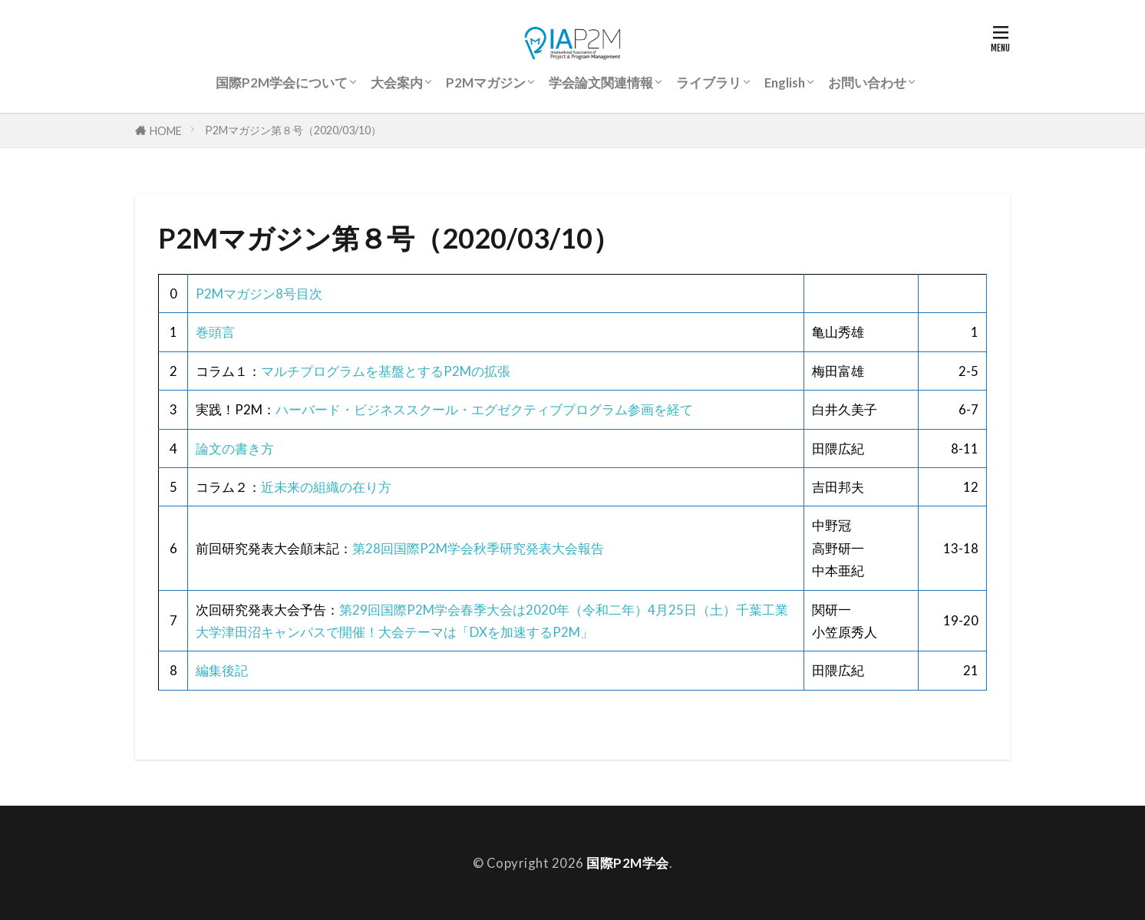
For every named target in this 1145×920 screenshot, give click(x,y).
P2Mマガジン (486, 82)
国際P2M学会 (627, 863)
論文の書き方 (235, 448)
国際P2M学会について (282, 82)
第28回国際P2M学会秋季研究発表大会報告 (478, 548)
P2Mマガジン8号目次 (259, 293)
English (784, 82)
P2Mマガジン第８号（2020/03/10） (293, 130)
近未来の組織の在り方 (326, 487)
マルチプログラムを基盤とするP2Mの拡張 (385, 371)
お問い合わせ (867, 82)
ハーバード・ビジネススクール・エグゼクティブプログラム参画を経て (484, 409)
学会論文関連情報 (601, 82)
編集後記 (222, 670)
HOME (166, 130)
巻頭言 (215, 332)
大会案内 (397, 82)
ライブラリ (708, 82)
